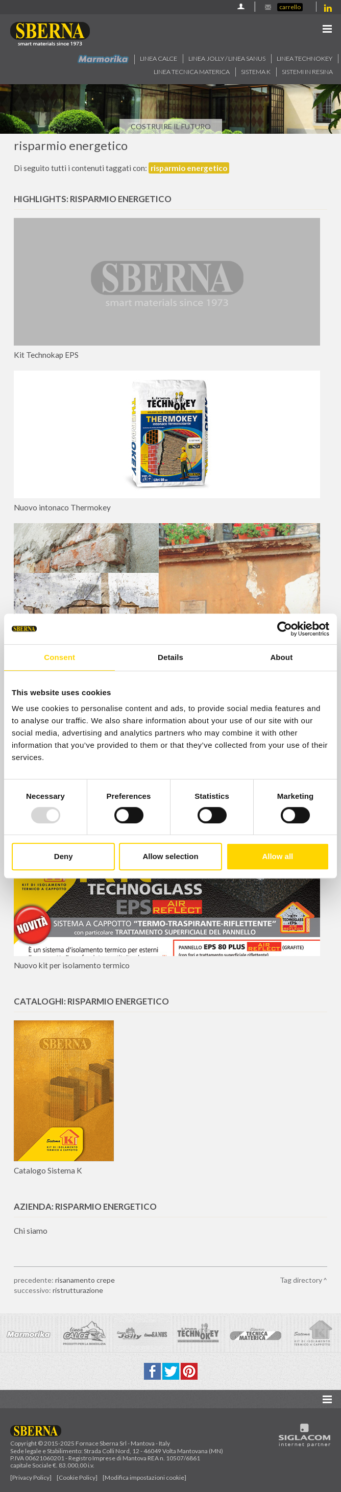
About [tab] (281, 657)
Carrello (290, 7)
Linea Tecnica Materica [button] (192, 72)
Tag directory (301, 1280)
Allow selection (170, 856)
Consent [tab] (59, 657)
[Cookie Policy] (77, 1477)
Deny (63, 856)
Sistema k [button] (256, 72)
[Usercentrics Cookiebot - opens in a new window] (284, 629)
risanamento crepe (85, 1280)
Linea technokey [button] (304, 58)
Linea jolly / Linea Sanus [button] (226, 58)
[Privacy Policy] (31, 1477)
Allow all (277, 856)
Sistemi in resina (307, 72)
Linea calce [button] (158, 58)
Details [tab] (170, 657)
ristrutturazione (78, 1290)
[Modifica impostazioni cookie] (144, 1477)
